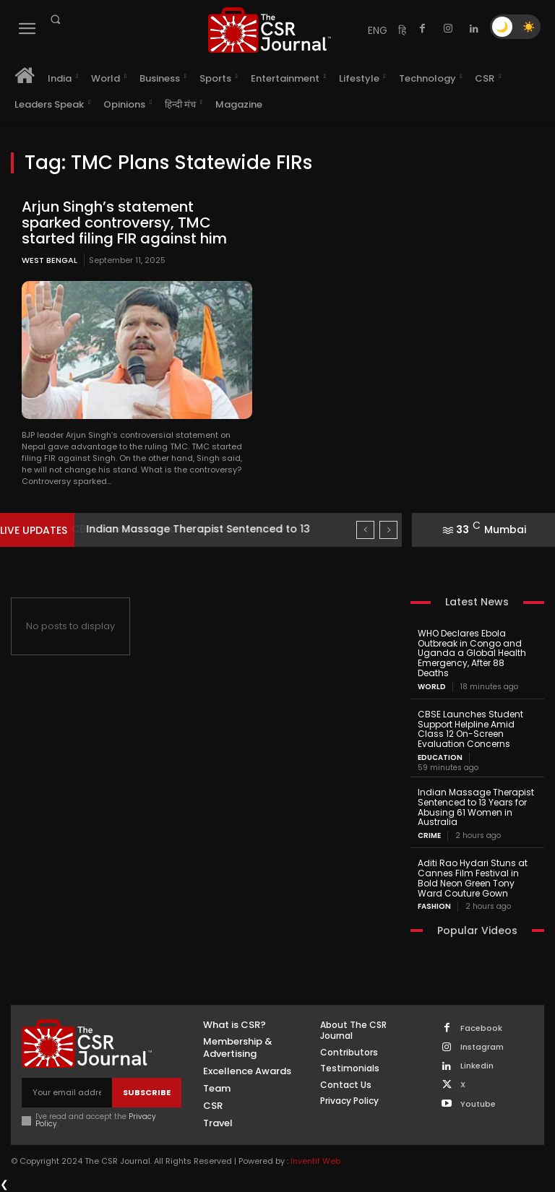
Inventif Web (315, 1161)
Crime (429, 836)
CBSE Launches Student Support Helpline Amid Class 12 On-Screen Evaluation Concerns (470, 729)
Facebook (481, 1028)
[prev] (365, 530)
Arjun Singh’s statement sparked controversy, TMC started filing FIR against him (124, 222)
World (432, 687)
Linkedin (477, 1066)
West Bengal (49, 260)
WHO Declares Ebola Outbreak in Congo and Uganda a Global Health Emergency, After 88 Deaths (472, 653)
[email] (67, 1092)
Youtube (478, 1104)
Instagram (482, 1047)
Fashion (434, 907)
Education (440, 758)
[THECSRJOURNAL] (269, 30)
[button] (55, 19)
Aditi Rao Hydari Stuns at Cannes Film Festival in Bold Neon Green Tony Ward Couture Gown (473, 878)
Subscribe (147, 1092)
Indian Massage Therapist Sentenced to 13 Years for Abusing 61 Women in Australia (476, 807)
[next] (388, 530)
